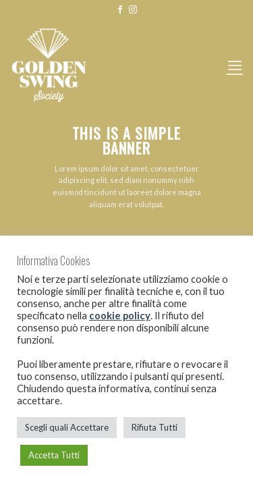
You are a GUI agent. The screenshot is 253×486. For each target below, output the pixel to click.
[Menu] (235, 65)
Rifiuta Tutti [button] (154, 427)
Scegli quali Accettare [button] (67, 427)
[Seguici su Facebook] (120, 10)
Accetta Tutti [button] (54, 455)
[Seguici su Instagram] (133, 10)
